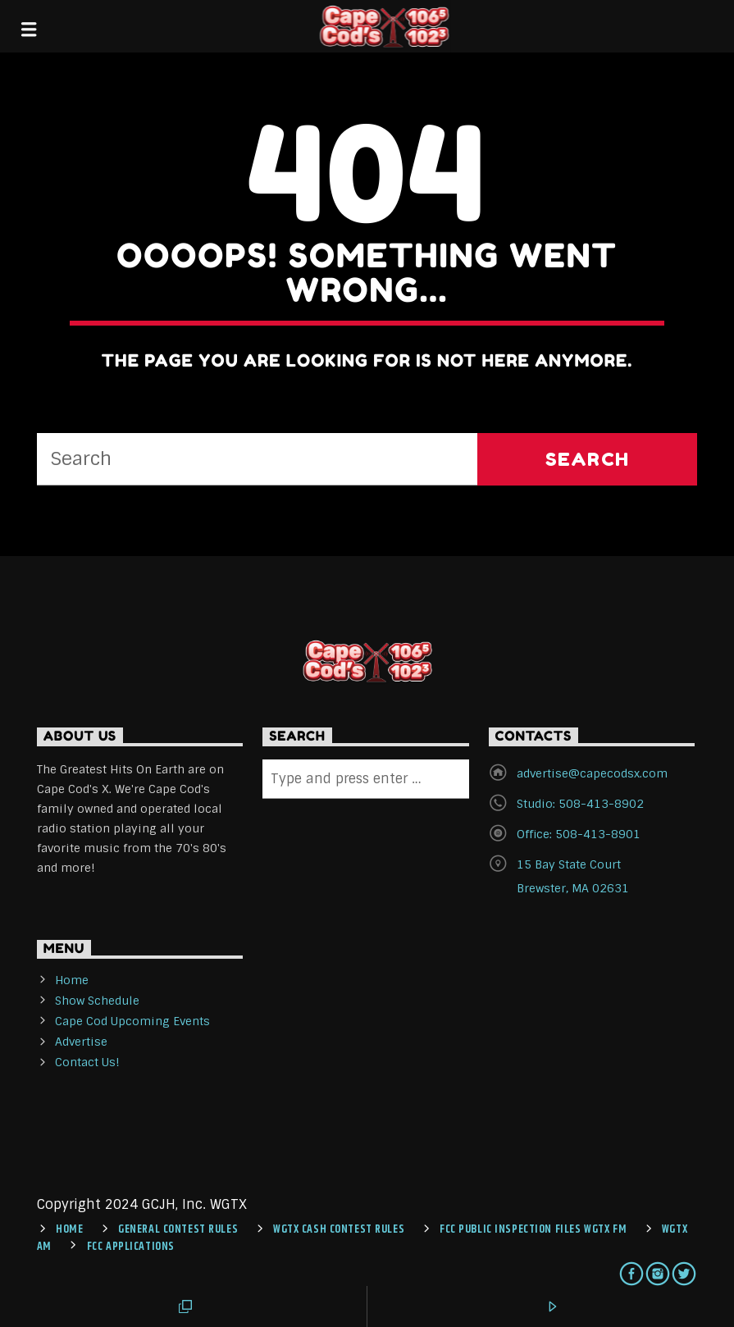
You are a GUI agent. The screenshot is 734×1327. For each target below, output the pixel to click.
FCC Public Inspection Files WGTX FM (533, 1229)
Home (72, 980)
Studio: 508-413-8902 (580, 803)
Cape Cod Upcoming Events (132, 1021)
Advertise (81, 1041)
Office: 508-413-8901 (579, 834)
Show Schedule (97, 1000)
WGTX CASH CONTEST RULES (338, 1229)
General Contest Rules (178, 1229)
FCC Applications (131, 1247)
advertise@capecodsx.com (592, 773)
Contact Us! (87, 1062)
